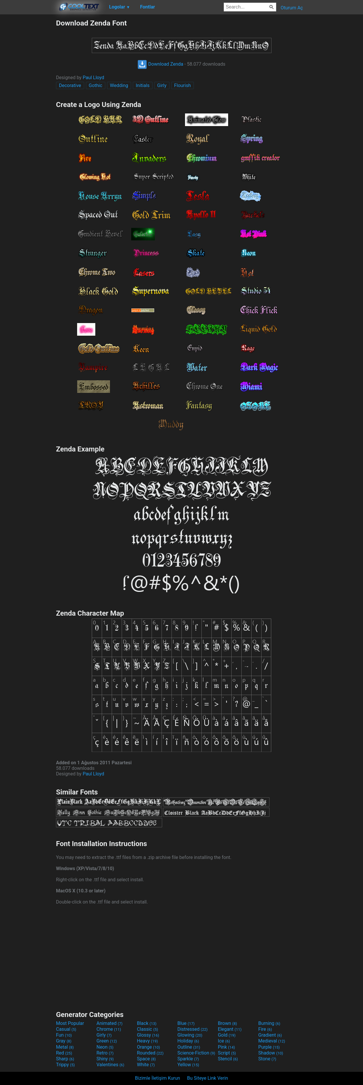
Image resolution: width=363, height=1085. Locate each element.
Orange (148, 1047)
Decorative (70, 85)
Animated (109, 1023)
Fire (265, 1029)
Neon (104, 1047)
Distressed (192, 1029)
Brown (227, 1023)
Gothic (95, 85)
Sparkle (188, 1059)
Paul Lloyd (93, 77)
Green (106, 1041)
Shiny (105, 1059)
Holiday (188, 1041)
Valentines (110, 1064)
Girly (162, 85)
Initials (143, 85)
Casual (66, 1029)
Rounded (150, 1053)
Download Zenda (160, 64)
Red (64, 1053)
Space (146, 1059)
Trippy (65, 1064)
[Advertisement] (27, 107)
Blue (186, 1023)
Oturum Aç (292, 8)
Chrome (108, 1029)
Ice (224, 1041)
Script (227, 1053)
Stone (267, 1059)
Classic (147, 1029)
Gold (227, 1035)
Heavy (147, 1041)
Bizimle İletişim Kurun (157, 1078)
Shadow (270, 1053)
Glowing (189, 1035)
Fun (64, 1035)
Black (147, 1023)
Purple (269, 1047)
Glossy (148, 1035)
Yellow (188, 1064)
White (146, 1064)
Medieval (271, 1041)
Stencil (228, 1059)
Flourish (182, 85)
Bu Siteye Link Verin (207, 1078)
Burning (269, 1023)
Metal (65, 1047)
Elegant (230, 1029)
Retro (104, 1053)
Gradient (270, 1035)
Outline (188, 1047)
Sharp (65, 1059)
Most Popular (70, 1023)
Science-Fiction (196, 1053)
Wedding (119, 85)
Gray (63, 1041)
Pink (226, 1047)
